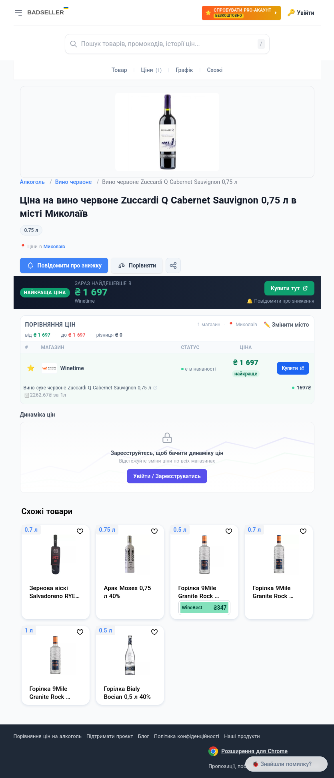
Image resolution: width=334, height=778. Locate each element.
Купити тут (289, 288)
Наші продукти (242, 736)
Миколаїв (54, 246)
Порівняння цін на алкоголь (48, 736)
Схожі (214, 70)
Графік (184, 70)
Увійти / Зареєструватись (167, 476)
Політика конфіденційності (186, 736)
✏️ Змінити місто (286, 324)
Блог (143, 736)
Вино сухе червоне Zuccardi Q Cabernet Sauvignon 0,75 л (87, 388)
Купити (293, 368)
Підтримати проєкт (109, 736)
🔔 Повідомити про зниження (280, 301)
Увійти (300, 13)
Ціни (151, 70)
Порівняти (137, 265)
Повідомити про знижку (64, 265)
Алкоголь (36, 182)
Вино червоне (77, 182)
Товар (119, 70)
